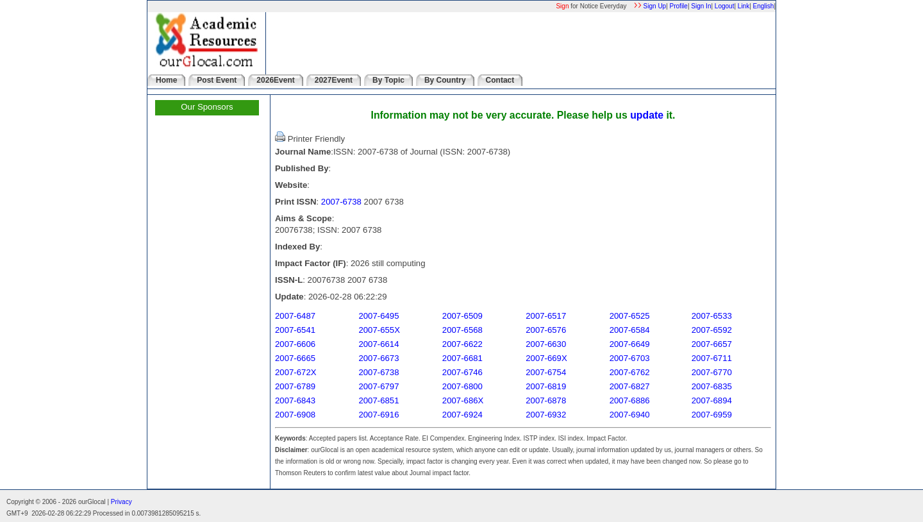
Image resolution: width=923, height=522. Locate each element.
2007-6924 (462, 414)
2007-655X (379, 330)
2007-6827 (630, 386)
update (646, 115)
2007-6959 (712, 414)
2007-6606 (295, 344)
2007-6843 (295, 400)
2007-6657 (712, 344)
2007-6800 (462, 386)
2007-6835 (712, 386)
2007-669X (546, 358)
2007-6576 (546, 330)
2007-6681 (462, 358)
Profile (679, 6)
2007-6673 (378, 358)
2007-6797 (378, 386)
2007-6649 (630, 344)
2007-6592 (712, 330)
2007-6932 (546, 414)
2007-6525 (630, 316)
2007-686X (463, 400)
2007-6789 (295, 386)
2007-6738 (341, 201)
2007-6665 (295, 358)
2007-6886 (630, 400)
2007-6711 (712, 358)
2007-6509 (462, 316)
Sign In (701, 6)
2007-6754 (546, 372)
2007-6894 (712, 400)
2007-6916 (378, 414)
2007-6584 (630, 330)
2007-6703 (630, 358)
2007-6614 (378, 344)
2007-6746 (462, 372)
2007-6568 (462, 330)
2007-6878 (546, 400)
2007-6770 (712, 372)
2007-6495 (378, 316)
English (763, 6)
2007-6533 (712, 316)
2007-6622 (462, 344)
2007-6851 (378, 400)
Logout (725, 6)
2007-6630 (546, 344)
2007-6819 (546, 386)
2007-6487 (295, 316)
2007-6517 (546, 316)
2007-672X (296, 372)
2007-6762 (630, 372)
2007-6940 (630, 414)
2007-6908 (295, 414)
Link (743, 6)
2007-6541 (295, 330)
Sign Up (655, 6)
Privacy (121, 501)
